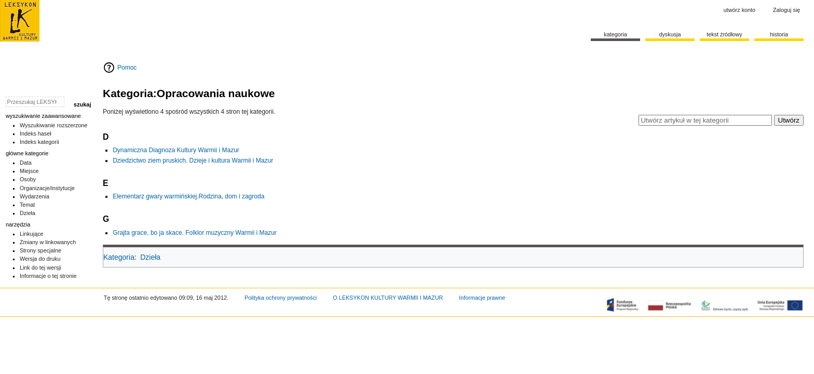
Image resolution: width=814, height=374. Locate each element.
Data (26, 162)
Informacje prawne (482, 298)
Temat (27, 205)
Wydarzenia (34, 196)
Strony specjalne (40, 250)
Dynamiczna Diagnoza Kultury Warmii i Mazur (176, 150)
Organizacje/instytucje (47, 188)
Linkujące (32, 234)
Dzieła (150, 257)
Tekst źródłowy (724, 34)
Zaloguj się (786, 10)
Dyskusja (670, 34)
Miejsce (29, 171)
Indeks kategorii (39, 142)
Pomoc (127, 67)
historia (779, 34)
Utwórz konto (739, 10)
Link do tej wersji (40, 267)
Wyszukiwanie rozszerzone (54, 125)
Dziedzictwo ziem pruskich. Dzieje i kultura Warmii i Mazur (193, 160)
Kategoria (118, 257)
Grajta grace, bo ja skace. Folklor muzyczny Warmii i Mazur (195, 232)
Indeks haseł (35, 133)
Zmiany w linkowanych (48, 242)
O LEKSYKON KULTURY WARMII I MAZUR (388, 298)
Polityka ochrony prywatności (281, 298)
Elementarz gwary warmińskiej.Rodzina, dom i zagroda (188, 196)
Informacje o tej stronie (48, 276)
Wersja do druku (40, 259)
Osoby (28, 179)
